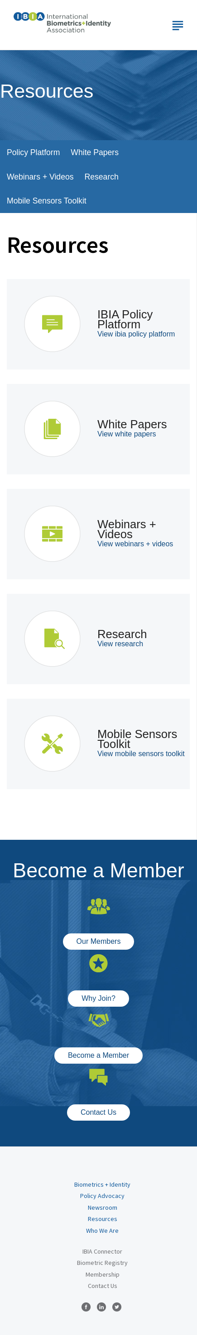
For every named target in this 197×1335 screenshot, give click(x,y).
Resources (102, 1219)
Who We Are (102, 1230)
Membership (103, 1274)
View (136, 334)
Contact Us (98, 1112)
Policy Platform (33, 152)
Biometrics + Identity (102, 1184)
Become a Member (98, 1055)
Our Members (99, 941)
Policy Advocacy (102, 1196)
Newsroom (102, 1207)
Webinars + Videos (40, 176)
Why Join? (98, 998)
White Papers (95, 152)
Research (102, 176)
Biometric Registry (102, 1263)
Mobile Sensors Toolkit (46, 200)
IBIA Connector (102, 1251)
